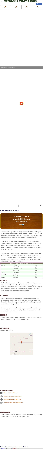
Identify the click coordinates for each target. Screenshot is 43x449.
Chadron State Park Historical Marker (12, 396)
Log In (39, 3)
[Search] (29, 205)
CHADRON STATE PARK (21, 216)
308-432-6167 (23, 221)
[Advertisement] (17, 201)
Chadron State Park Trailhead (10, 392)
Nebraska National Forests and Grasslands (13, 402)
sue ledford (13, 67)
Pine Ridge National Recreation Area (12, 399)
